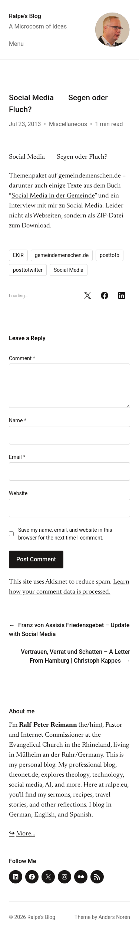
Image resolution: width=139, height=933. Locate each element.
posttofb (109, 255)
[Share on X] (87, 295)
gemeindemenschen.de (62, 255)
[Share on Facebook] (104, 295)
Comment (22, 358)
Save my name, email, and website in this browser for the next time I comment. (65, 534)
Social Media (68, 270)
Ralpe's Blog (25, 16)
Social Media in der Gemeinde (53, 196)
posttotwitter (28, 270)
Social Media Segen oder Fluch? (58, 157)
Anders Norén (114, 917)
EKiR (18, 255)
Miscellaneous (68, 124)
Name (17, 420)
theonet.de (23, 775)
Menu (16, 43)
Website (18, 493)
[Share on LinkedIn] (122, 295)
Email (17, 457)
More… (25, 834)
